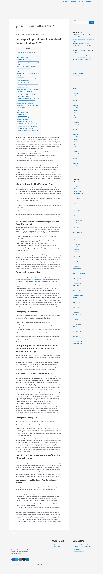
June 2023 (75, 112)
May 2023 (75, 115)
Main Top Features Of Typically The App (27, 52)
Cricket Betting (21, 112)
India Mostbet (76, 249)
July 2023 (75, 110)
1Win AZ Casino (77, 181)
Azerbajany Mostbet (77, 232)
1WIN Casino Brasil (77, 191)
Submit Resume (87, 5)
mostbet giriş (76, 280)
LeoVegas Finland (77, 251)
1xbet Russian (76, 227)
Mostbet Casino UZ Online (79, 278)
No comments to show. (78, 75)
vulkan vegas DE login (78, 341)
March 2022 (76, 149)
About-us (81, 1)
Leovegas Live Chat (23, 121)
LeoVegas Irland (77, 256)
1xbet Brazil (76, 215)
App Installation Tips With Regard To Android (29, 94)
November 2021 (77, 158)
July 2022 (75, 139)
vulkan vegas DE (77, 339)
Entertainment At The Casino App (26, 107)
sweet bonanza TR (77, 331)
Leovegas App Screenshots (24, 59)
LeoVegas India (20, 30)
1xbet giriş (75, 222)
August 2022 (76, 137)
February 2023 (76, 122)
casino (74, 242)
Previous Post (13, 538)
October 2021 (76, 161)
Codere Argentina (77, 244)
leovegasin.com (36, 285)
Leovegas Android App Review (25, 70)
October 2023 (76, 103)
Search (74, 20)
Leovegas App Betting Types (25, 123)
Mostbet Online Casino (78, 290)
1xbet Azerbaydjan (77, 213)
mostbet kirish (76, 288)
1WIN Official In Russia (78, 193)
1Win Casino (76, 189)
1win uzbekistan (77, 198)
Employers (73, 1)
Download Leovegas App (24, 57)
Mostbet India (76, 285)
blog (74, 239)
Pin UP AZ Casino (77, 314)
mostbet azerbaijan (77, 268)
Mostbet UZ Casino (77, 302)
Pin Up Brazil (76, 317)
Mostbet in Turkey (77, 283)
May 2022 (75, 144)
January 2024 (76, 95)
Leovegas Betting (22, 119)
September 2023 (77, 105)
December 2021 (77, 156)
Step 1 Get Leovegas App (24, 84)
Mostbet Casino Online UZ (79, 276)
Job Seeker (65, 1)
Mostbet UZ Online (77, 307)
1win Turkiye (76, 196)
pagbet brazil (76, 312)
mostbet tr (75, 297)
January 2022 (76, 153)
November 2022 (77, 129)
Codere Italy (76, 247)
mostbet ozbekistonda (78, 293)
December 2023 (77, 98)
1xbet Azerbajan (77, 210)
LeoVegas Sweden (77, 259)
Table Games (21, 78)
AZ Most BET (76, 230)
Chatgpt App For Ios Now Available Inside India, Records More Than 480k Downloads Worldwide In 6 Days (28, 62)
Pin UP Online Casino (78, 324)
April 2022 (75, 146)
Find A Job (88, 1)
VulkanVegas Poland (78, 343)
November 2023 (77, 100)
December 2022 (77, 127)
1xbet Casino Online (77, 220)
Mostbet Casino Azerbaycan (79, 273)
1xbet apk (75, 203)
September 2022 (77, 134)
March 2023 (76, 120)
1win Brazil (75, 186)
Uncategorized (76, 334)
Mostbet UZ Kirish (77, 305)
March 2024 (76, 93)
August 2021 (76, 166)
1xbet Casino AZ (77, 218)
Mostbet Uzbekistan (77, 310)
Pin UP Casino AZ (77, 322)
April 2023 (75, 117)
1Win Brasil (75, 184)
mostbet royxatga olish (78, 295)
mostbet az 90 (76, 264)
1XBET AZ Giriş (76, 208)
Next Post (66, 538)
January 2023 (76, 124)
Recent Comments (79, 73)
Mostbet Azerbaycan (78, 271)
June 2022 (75, 141)
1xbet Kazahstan (77, 225)
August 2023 (76, 108)
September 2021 (77, 163)
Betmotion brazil (77, 237)
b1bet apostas (76, 235)
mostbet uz (75, 300)
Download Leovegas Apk (24, 117)
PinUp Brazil (76, 329)
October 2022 (76, 132)
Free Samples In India (23, 89)
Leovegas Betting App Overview (25, 126)
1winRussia (75, 201)
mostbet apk (76, 261)
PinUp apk (75, 326)
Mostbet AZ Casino (77, 266)
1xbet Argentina (76, 206)
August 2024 (76, 91)
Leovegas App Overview (24, 125)
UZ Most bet (76, 336)
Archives (76, 89)
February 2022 (76, 151)
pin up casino (76, 319)
